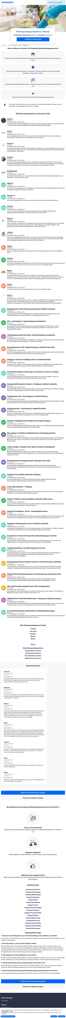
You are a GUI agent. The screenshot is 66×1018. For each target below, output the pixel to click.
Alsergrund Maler (33, 900)
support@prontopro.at (6, 1007)
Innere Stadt (33, 631)
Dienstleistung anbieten (55, 2)
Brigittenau (33, 634)
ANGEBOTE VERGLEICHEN (33, 39)
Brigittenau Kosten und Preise (33, 658)
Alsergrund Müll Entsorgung (33, 894)
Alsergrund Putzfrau (32, 915)
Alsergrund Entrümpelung (33, 902)
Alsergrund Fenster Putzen (33, 889)
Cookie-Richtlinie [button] (4, 1011)
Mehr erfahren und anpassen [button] (8, 1016)
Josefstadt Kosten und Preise (33, 653)
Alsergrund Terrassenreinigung (33, 907)
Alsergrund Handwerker (33, 897)
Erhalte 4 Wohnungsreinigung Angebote (33, 792)
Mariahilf (33, 636)
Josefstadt (33, 629)
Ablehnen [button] (54, 1016)
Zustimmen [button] (61, 1016)
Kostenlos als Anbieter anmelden (33, 798)
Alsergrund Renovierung (33, 920)
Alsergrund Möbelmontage (33, 918)
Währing (33, 639)
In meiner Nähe (4, 1000)
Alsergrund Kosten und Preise (33, 650)
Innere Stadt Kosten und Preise (33, 655)
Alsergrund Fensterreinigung (33, 925)
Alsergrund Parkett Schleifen (33, 923)
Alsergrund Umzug (33, 905)
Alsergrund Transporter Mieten (33, 912)
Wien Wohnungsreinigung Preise (33, 648)
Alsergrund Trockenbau (33, 910)
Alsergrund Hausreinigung (33, 928)
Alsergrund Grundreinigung (33, 892)
